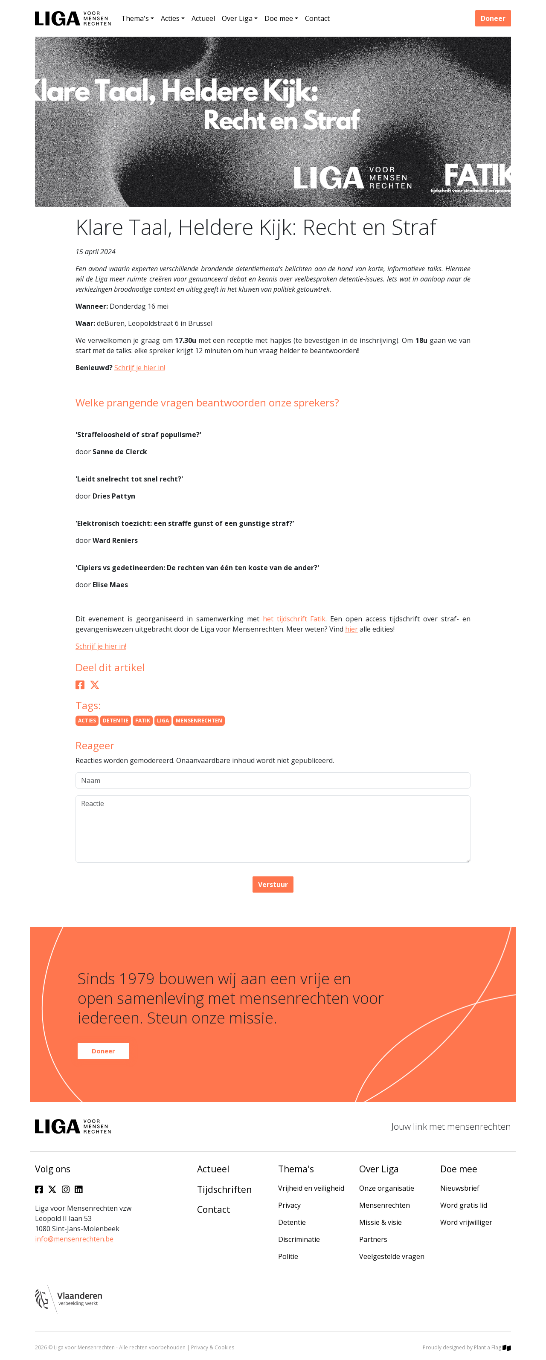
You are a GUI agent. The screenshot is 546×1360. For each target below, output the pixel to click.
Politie (288, 1256)
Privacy (289, 1205)
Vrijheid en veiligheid (311, 1188)
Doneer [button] (493, 18)
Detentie (292, 1222)
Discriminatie (299, 1239)
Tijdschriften (224, 1189)
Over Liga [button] (237, 18)
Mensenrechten (384, 1205)
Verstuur (273, 884)
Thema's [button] (135, 18)
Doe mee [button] (278, 18)
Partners (373, 1239)
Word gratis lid (463, 1205)
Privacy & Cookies (212, 1347)
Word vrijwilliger (466, 1222)
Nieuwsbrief (459, 1188)
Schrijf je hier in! (139, 367)
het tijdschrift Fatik (294, 618)
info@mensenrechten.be (74, 1239)
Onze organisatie (386, 1188)
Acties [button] (170, 18)
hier (351, 629)
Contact (317, 18)
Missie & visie (380, 1222)
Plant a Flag (492, 1347)
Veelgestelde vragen (391, 1256)
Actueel (203, 18)
